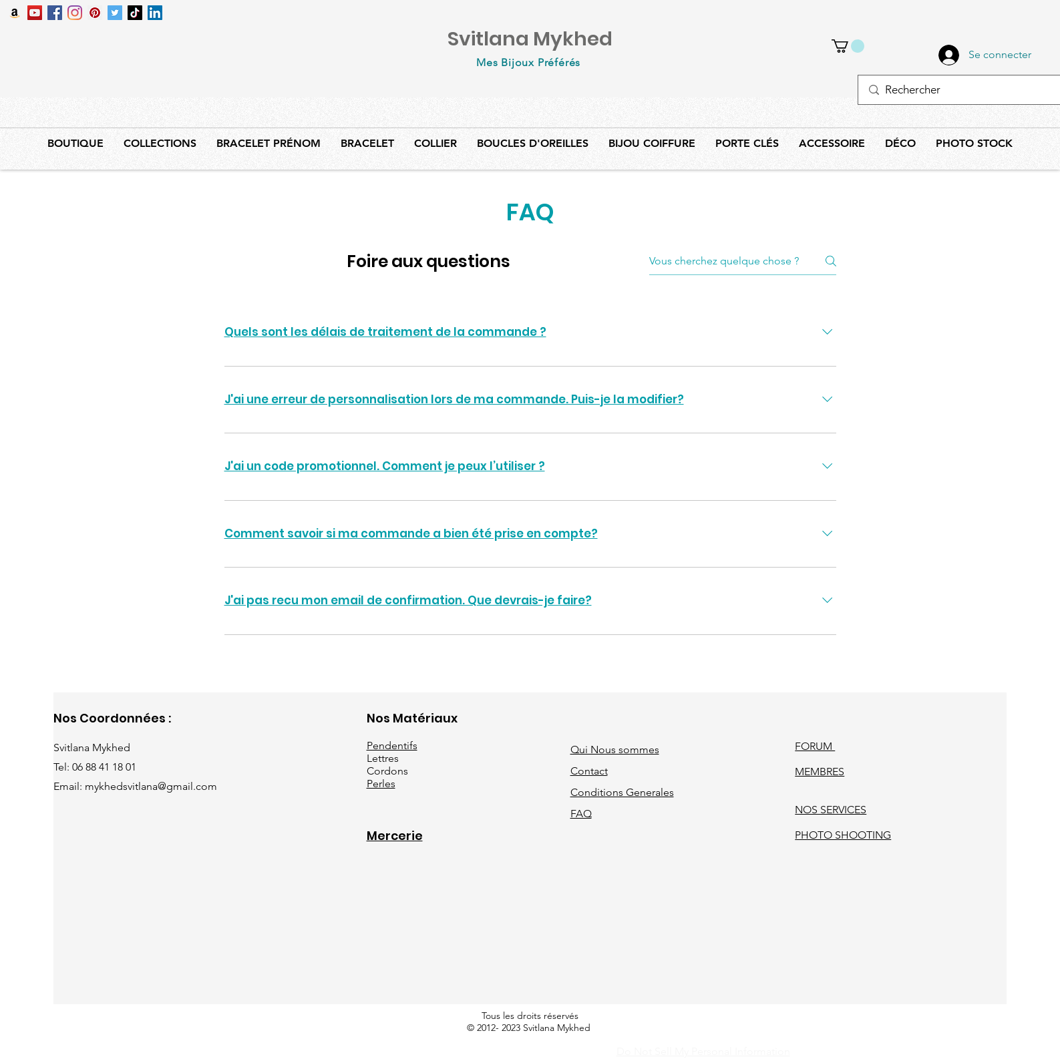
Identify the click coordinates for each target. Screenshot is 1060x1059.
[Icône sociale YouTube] (34, 12)
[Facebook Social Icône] (54, 12)
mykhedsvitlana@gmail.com (151, 786)
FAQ (581, 813)
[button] (848, 46)
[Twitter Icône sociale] (115, 12)
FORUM (815, 746)
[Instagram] (74, 12)
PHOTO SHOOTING (843, 835)
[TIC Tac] (135, 12)
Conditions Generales (622, 792)
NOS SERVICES (830, 809)
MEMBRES (819, 771)
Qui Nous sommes (614, 749)
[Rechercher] (959, 89)
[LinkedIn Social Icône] (155, 12)
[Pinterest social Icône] (94, 12)
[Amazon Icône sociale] (14, 12)
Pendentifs (392, 745)
